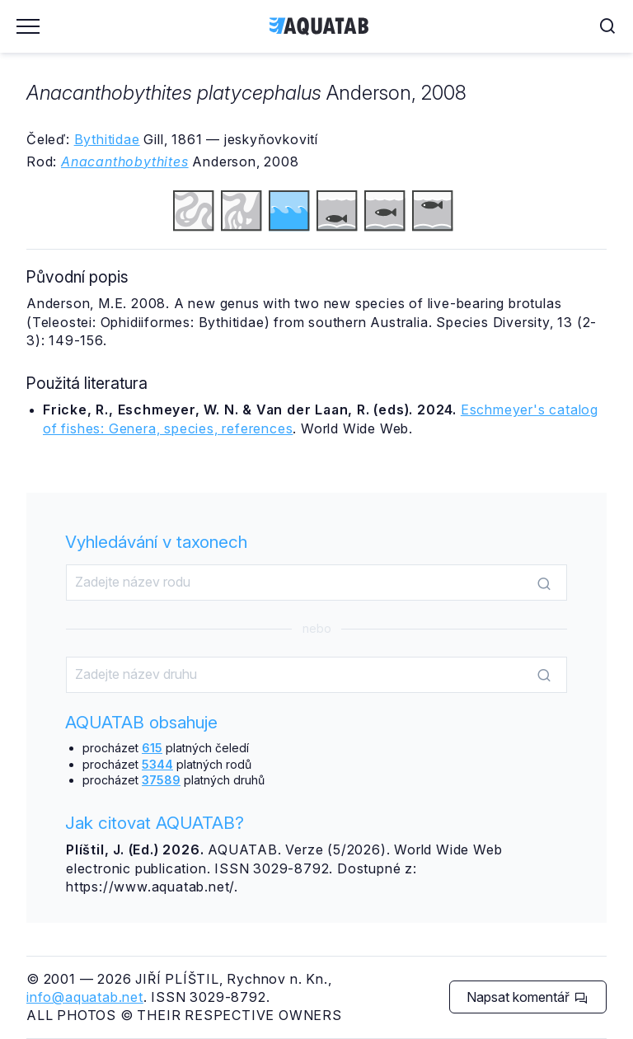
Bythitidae (107, 139)
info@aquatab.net (84, 997)
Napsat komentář (527, 997)
